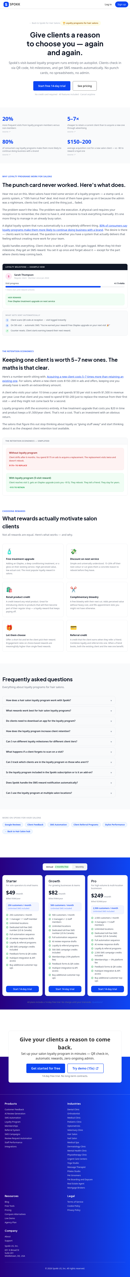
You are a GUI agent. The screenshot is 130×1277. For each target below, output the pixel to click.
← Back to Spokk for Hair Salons (44, 23)
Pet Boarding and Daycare (80, 1179)
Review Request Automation (18, 1138)
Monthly (80, 866)
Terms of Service (75, 1201)
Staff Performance (13, 1142)
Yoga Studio (73, 1163)
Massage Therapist (76, 1167)
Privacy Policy (73, 1210)
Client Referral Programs (86, 824)
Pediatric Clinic (74, 1121)
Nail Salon (72, 1138)
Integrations (11, 1146)
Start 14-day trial (22, 989)
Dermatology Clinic (76, 1146)
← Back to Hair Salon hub (17, 831)
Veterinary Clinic (75, 1130)
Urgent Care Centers (77, 1158)
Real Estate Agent (75, 1183)
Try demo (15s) (85, 1068)
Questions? (97, 1002)
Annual (57, 867)
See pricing (85, 86)
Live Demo (10, 1218)
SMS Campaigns (12, 1134)
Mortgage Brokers (76, 1187)
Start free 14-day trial (52, 86)
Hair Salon (72, 1134)
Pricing (8, 1210)
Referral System (12, 1130)
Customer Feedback (14, 1109)
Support (9, 1240)
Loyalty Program (12, 1121)
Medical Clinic (74, 1117)
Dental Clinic (73, 1109)
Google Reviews (13, 824)
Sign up (121, 4)
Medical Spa (73, 1142)
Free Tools (9, 1206)
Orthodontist (73, 1113)
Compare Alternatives (15, 1214)
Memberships (11, 1126)
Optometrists (73, 1126)
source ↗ (6, 131)
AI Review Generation (15, 1113)
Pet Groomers (74, 1175)
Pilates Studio (74, 1171)
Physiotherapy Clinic (77, 1154)
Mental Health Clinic (77, 1150)
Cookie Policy (73, 1206)
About (8, 1236)
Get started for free (45, 1068)
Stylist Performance (115, 824)
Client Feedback (35, 824)
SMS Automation (58, 824)
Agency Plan (10, 1222)
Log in (108, 4)
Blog (7, 1201)
